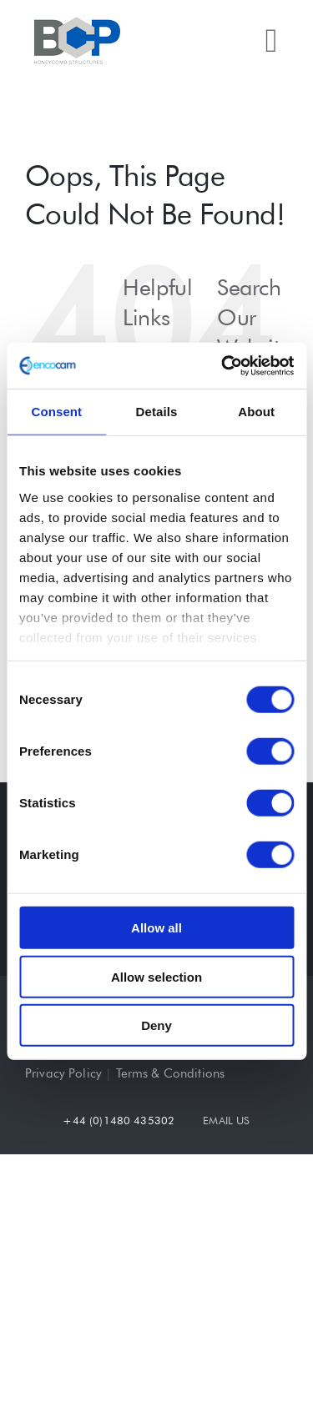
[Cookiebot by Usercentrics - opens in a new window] (223, 365)
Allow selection (156, 976)
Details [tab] (157, 412)
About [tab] (256, 412)
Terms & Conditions (170, 1073)
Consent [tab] (56, 412)
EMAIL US (226, 1120)
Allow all (156, 928)
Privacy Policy (63, 1073)
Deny (156, 1025)
